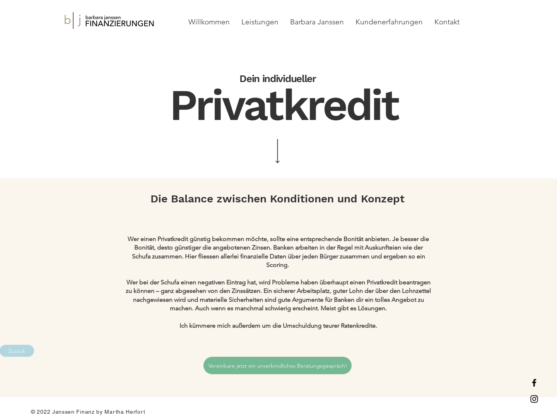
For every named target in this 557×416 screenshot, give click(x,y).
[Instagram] (534, 399)
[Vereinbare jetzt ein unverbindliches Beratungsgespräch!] (277, 365)
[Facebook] (534, 383)
